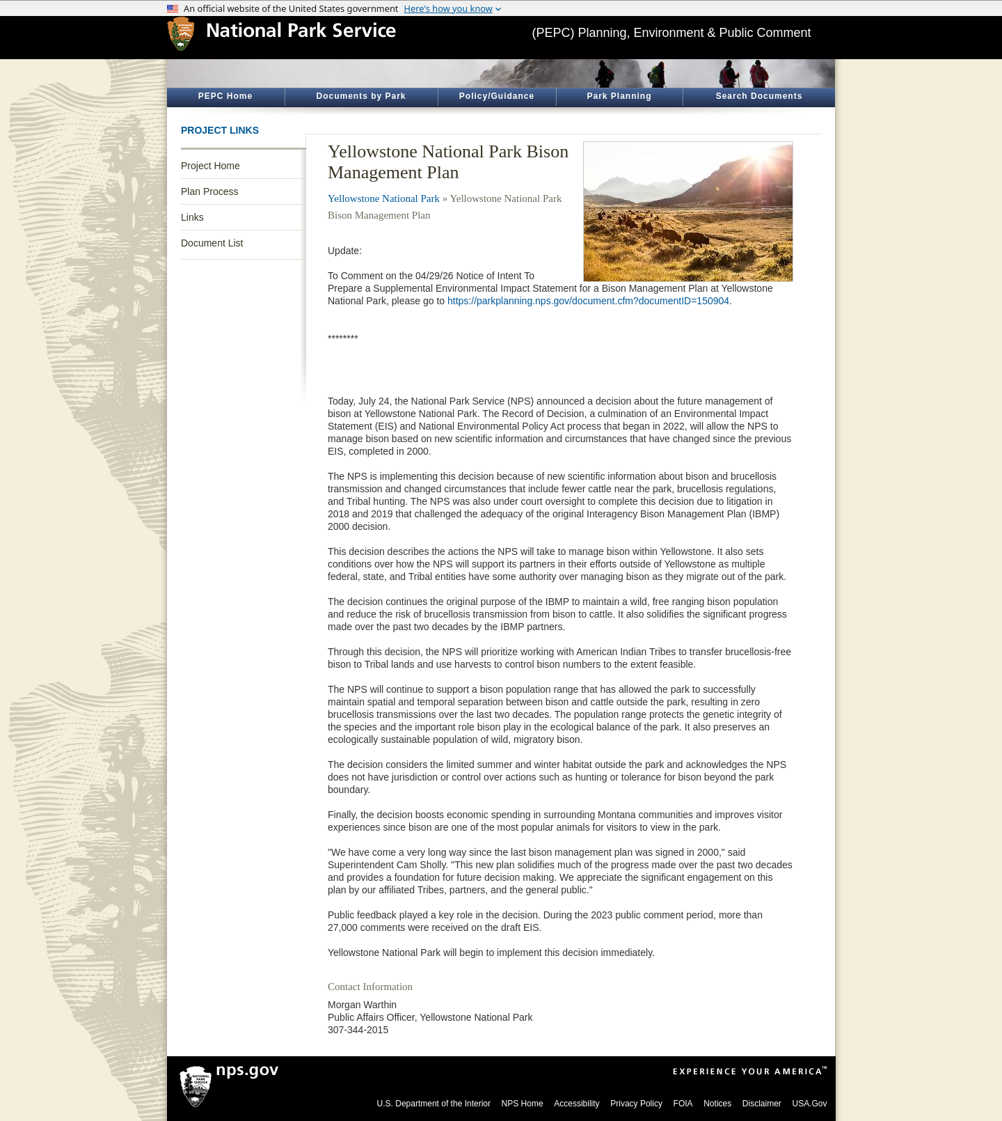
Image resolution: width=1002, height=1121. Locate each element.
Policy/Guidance (496, 96)
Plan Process (209, 191)
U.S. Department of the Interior (434, 1103)
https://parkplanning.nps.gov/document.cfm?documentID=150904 (588, 300)
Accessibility (576, 1103)
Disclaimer (761, 1103)
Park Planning (619, 96)
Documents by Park (361, 96)
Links (192, 217)
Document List (212, 243)
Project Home (210, 165)
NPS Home (522, 1103)
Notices (717, 1103)
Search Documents (759, 96)
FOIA (683, 1103)
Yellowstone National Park (384, 198)
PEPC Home (225, 96)
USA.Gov (809, 1103)
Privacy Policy (636, 1103)
